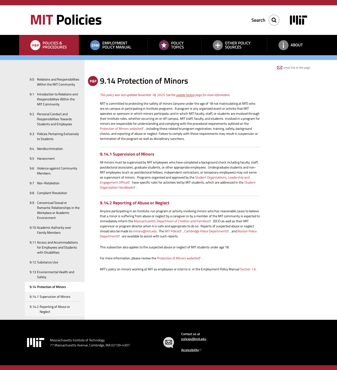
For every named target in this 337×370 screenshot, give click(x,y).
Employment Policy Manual (116, 45)
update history (185, 94)
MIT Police (174, 231)
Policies (66, 19)
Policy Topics (177, 45)
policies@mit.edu (193, 338)
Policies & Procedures (55, 45)
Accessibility (192, 349)
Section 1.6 (248, 269)
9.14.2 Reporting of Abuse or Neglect (134, 203)
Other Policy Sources (237, 45)
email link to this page (296, 67)
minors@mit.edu (145, 231)
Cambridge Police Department (207, 231)
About (297, 45)
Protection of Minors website (122, 128)
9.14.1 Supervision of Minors (127, 154)
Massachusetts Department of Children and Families (173, 220)
